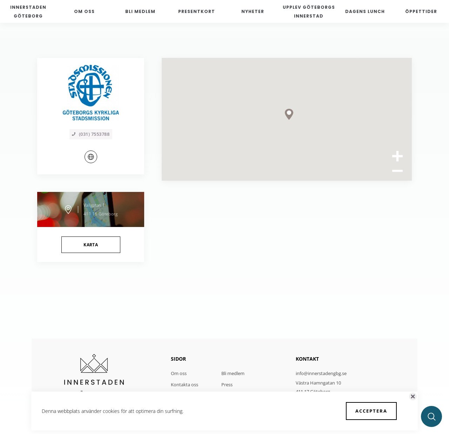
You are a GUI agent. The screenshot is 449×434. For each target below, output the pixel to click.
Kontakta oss (184, 384)
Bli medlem (232, 373)
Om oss (179, 373)
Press (227, 384)
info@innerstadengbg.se (321, 373)
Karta (90, 245)
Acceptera (371, 411)
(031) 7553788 (91, 134)
